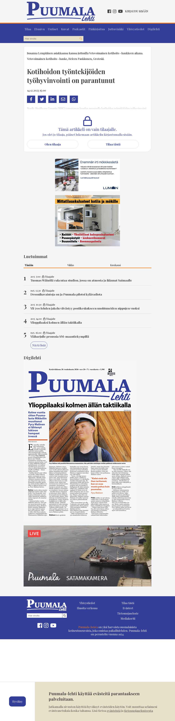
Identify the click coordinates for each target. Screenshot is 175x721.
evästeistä (113, 710)
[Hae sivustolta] (80, 37)
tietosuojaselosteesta (138, 710)
